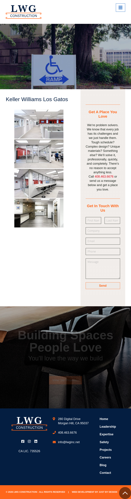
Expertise (106, 434)
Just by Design (108, 492)
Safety (104, 442)
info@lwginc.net (69, 442)
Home (104, 419)
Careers (105, 457)
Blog (103, 465)
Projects (106, 450)
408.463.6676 (104, 176)
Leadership (108, 426)
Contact (105, 472)
